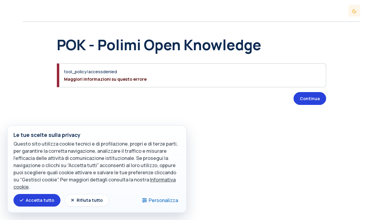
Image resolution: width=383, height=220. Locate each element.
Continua (310, 98)
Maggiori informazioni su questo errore (105, 79)
